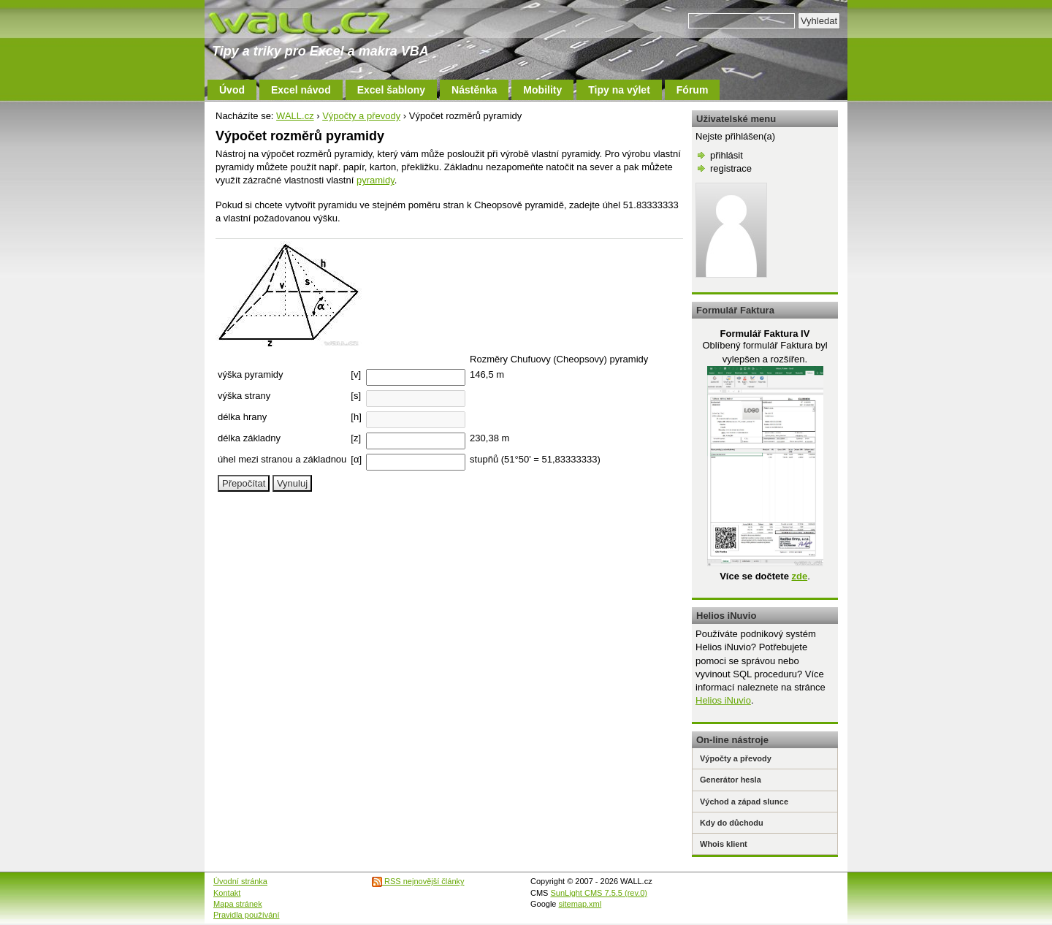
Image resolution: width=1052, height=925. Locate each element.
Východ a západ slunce (744, 801)
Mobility (542, 90)
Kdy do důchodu (731, 822)
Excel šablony (391, 90)
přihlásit (726, 155)
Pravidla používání (246, 914)
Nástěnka (474, 90)
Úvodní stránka (240, 881)
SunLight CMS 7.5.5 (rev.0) (599, 892)
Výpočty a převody (361, 115)
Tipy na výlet (619, 90)
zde (799, 576)
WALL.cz (295, 115)
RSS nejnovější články (418, 881)
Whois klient (723, 844)
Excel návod (301, 90)
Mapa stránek (237, 903)
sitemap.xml (580, 903)
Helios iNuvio (723, 700)
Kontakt (226, 892)
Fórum (692, 90)
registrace (731, 168)
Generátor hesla (730, 779)
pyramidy (375, 180)
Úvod (232, 90)
